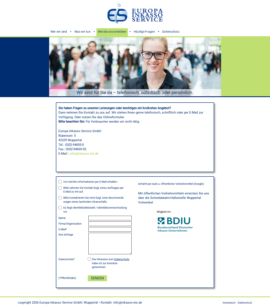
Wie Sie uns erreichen (112, 31)
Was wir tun (82, 31)
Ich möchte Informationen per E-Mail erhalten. (90, 181)
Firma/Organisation (69, 223)
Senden (97, 278)
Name (62, 218)
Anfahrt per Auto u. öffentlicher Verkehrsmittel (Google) (171, 183)
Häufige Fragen (144, 31)
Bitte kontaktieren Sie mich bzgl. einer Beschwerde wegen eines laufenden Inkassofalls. (93, 199)
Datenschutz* (66, 259)
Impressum (229, 302)
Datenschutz (171, 31)
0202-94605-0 (74, 145)
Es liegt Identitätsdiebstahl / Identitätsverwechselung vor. (95, 209)
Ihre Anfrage (65, 234)
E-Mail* (62, 229)
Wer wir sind (59, 31)
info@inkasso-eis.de (84, 153)
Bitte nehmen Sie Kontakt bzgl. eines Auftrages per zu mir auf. (93, 189)
